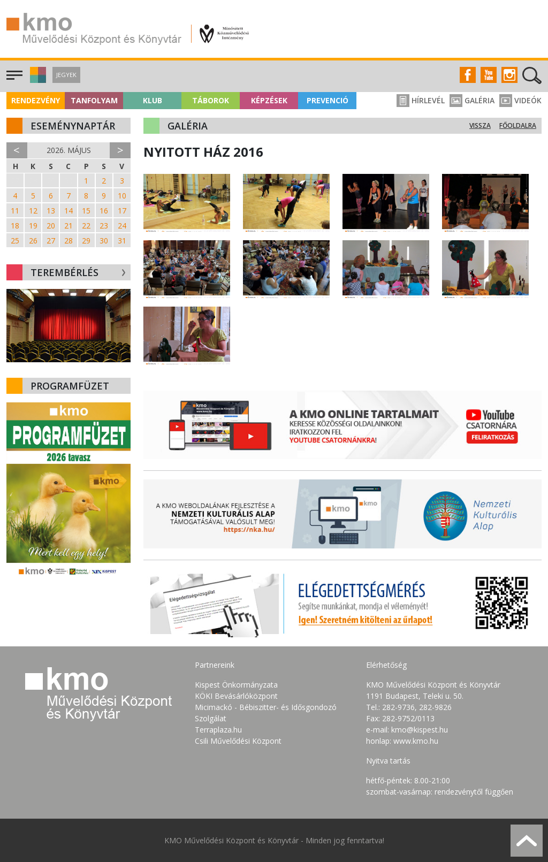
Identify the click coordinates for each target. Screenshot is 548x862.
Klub (152, 100)
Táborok (210, 100)
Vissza (480, 125)
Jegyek (66, 75)
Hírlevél (421, 100)
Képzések (269, 100)
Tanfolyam (94, 100)
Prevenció (327, 100)
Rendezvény (35, 100)
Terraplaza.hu (218, 729)
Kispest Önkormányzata (236, 685)
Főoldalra (517, 125)
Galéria (472, 100)
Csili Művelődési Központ (238, 741)
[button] (36, 80)
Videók (520, 100)
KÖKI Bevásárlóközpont (236, 696)
